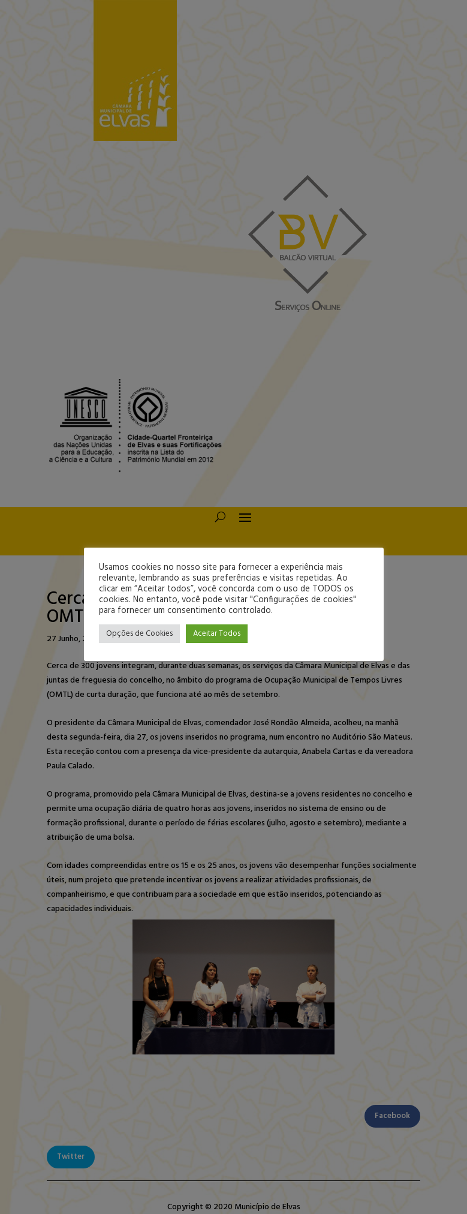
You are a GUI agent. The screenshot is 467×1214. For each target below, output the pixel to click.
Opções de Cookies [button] (139, 633)
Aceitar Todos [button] (216, 633)
